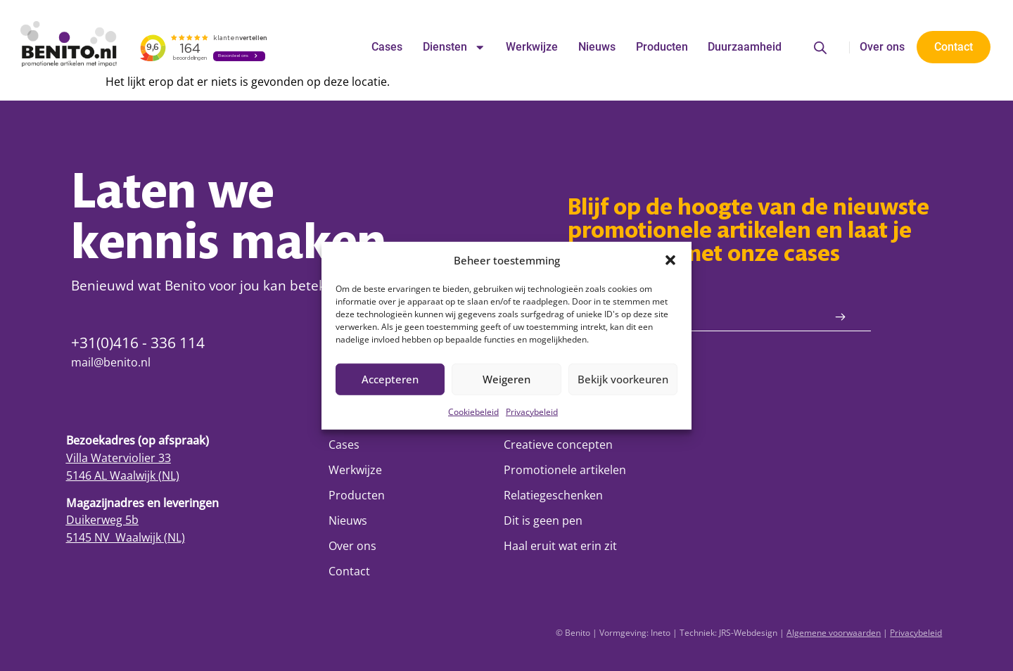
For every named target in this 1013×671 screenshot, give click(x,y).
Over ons (882, 46)
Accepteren (390, 379)
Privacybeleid (532, 411)
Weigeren (506, 379)
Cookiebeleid (473, 411)
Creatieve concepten (558, 444)
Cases (386, 46)
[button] (670, 260)
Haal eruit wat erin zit (560, 545)
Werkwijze (532, 46)
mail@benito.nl (111, 362)
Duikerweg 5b (102, 519)
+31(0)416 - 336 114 (138, 342)
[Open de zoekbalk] (820, 47)
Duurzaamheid (745, 46)
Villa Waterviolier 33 (118, 457)
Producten (662, 46)
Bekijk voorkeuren (623, 379)
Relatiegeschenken (553, 495)
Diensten (454, 47)
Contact (349, 571)
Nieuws (597, 46)
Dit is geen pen (543, 520)
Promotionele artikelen (565, 469)
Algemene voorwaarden (833, 632)
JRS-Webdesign (748, 632)
